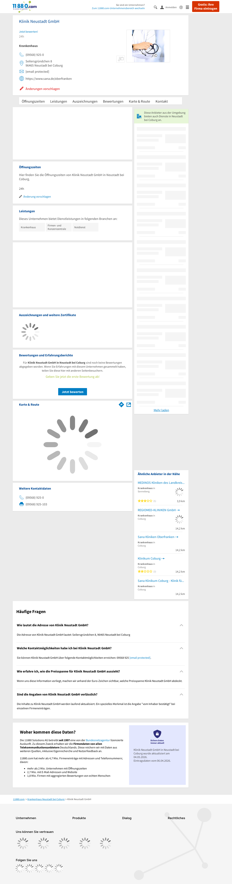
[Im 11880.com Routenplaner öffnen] (121, 403)
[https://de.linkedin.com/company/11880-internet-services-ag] (49, 868)
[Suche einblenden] (157, 7)
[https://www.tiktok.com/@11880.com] (39, 868)
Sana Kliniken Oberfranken (156, 537)
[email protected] (139, 657)
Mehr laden (161, 410)
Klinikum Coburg (149, 558)
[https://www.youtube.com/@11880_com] (59, 868)
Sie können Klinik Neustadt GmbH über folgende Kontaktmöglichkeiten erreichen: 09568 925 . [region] (84, 657)
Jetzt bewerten (72, 392)
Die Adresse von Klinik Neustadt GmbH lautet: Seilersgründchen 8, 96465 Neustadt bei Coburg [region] (73, 634)
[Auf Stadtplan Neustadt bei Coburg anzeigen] (129, 404)
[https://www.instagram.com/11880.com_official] (30, 868)
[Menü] (189, 7)
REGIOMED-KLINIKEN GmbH (157, 510)
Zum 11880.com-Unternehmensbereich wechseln (118, 8)
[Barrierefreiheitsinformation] (182, 7)
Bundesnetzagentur (98, 740)
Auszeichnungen (85, 101)
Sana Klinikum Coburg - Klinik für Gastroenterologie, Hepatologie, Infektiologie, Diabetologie (161, 581)
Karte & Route (139, 101)
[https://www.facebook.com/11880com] (20, 868)
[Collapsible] (182, 625)
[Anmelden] (169, 7)
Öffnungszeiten (33, 101)
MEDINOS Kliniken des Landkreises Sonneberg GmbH (161, 483)
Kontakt (162, 101)
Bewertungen (113, 101)
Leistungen (58, 101)
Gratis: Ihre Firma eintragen (205, 6)
